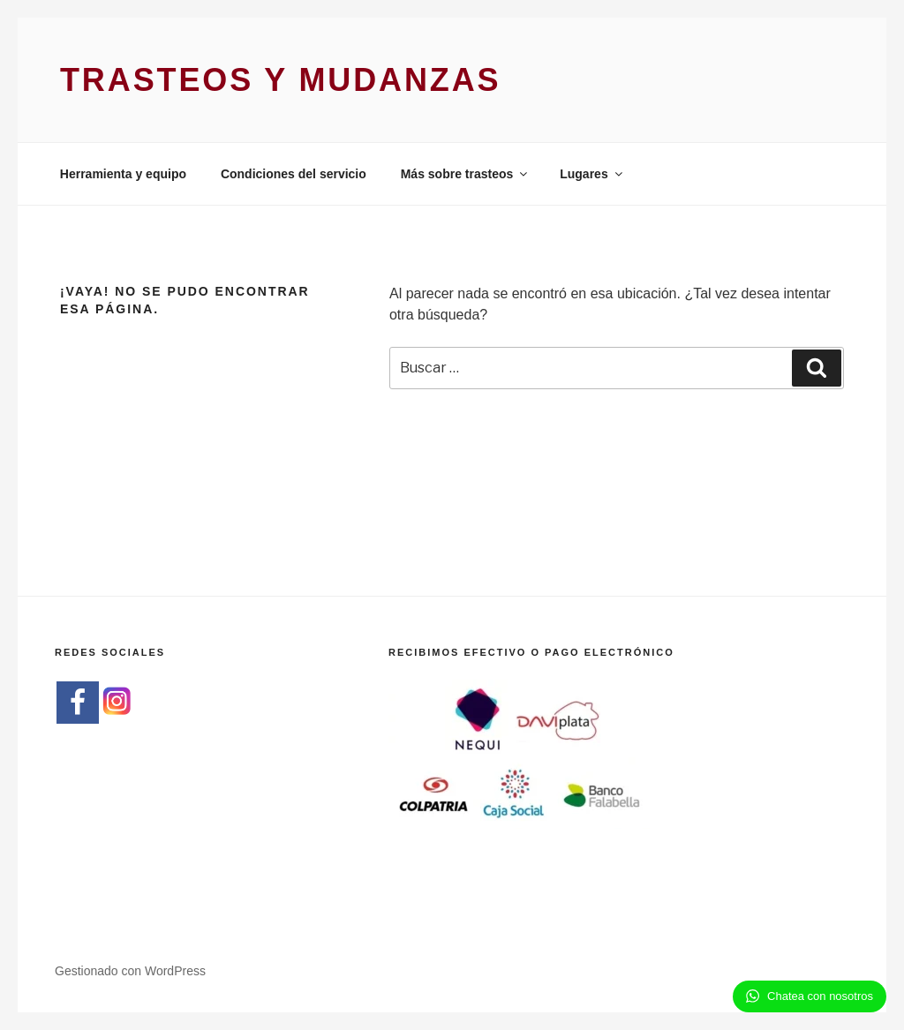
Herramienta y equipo (123, 174)
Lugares (592, 174)
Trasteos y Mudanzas (280, 80)
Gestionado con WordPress (130, 971)
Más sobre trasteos (466, 174)
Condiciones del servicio (293, 174)
